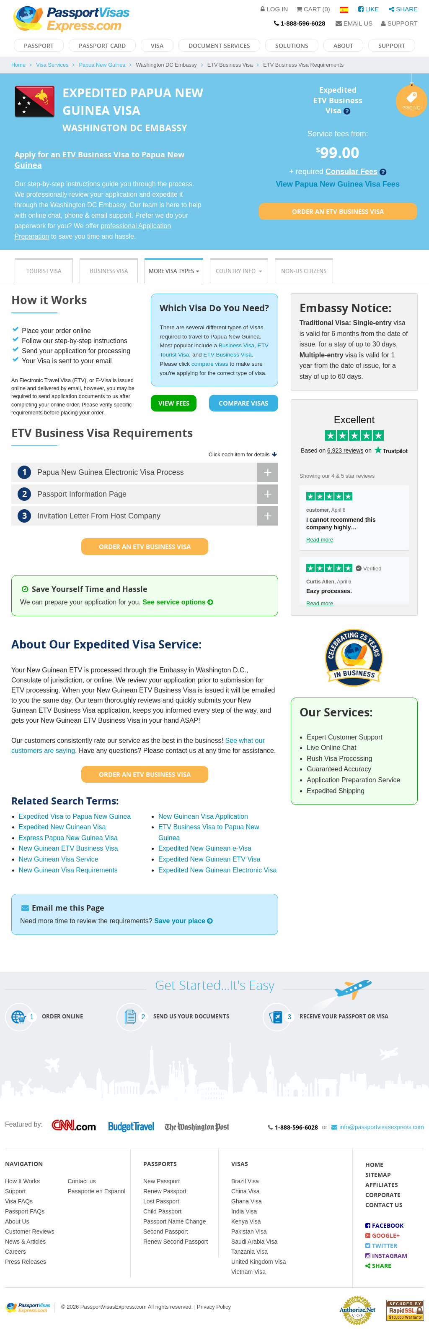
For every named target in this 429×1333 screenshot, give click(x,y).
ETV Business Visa (227, 354)
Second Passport (165, 1231)
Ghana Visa (246, 1201)
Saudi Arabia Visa (254, 1241)
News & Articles (25, 1241)
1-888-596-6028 (296, 1127)
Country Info (239, 271)
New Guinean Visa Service (58, 859)
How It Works (22, 1181)
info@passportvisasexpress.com (377, 1127)
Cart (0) (313, 9)
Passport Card (102, 45)
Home (18, 65)
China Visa (245, 1191)
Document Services (219, 45)
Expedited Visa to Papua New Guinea (75, 816)
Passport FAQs (24, 1211)
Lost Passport (161, 1201)
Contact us (82, 1181)
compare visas (209, 364)
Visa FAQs (19, 1201)
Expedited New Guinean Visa (62, 827)
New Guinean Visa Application (203, 816)
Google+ (382, 1235)
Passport (39, 45)
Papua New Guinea (102, 65)
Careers (15, 1251)
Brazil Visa (245, 1181)
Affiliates (381, 1185)
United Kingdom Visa (258, 1261)
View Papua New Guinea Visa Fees (337, 184)
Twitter (381, 1246)
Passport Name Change (174, 1221)
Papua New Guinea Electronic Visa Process (148, 472)
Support (399, 23)
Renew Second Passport (175, 1241)
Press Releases (25, 1261)
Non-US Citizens (303, 271)
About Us (17, 1221)
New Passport (161, 1181)
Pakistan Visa (249, 1231)
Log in (274, 9)
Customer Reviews (29, 1231)
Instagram (386, 1256)
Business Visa (109, 271)
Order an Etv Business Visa (338, 211)
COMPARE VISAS (243, 403)
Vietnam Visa (248, 1271)
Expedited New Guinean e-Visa (204, 848)
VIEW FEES (173, 403)
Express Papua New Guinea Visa (68, 837)
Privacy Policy (214, 1307)
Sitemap (378, 1175)
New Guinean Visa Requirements (68, 870)
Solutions (291, 45)
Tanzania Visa (249, 1251)
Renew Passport (164, 1191)
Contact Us (384, 1205)
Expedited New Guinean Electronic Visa (217, 870)
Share (403, 9)
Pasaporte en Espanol (97, 1191)
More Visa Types (174, 271)
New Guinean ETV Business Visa (68, 848)
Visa (157, 45)
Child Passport (162, 1211)
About (343, 45)
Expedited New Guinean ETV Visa (209, 859)
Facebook (384, 1225)
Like (368, 9)
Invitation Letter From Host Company (148, 516)
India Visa (244, 1211)
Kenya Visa (246, 1221)
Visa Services (52, 65)
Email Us (354, 23)
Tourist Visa (44, 271)
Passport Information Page (148, 494)
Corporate (383, 1195)
